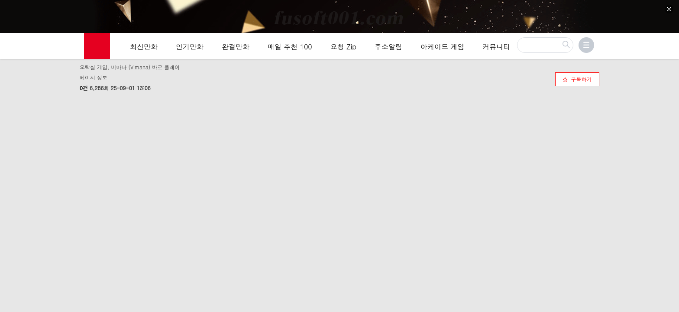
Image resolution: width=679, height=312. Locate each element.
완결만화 (235, 48)
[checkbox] (577, 78)
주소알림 (388, 48)
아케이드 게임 (442, 48)
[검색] (545, 47)
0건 (84, 86)
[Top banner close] (669, 9)
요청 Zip (343, 48)
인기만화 (190, 48)
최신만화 (144, 48)
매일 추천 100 (290, 48)
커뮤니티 (496, 48)
